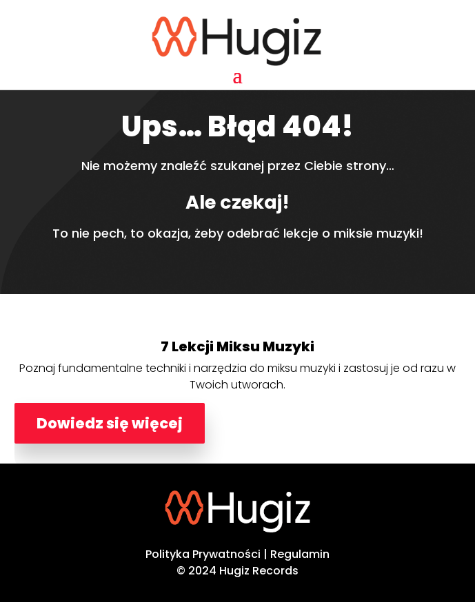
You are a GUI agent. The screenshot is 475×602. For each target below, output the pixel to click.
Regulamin (300, 554)
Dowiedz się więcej (110, 423)
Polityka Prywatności (203, 554)
